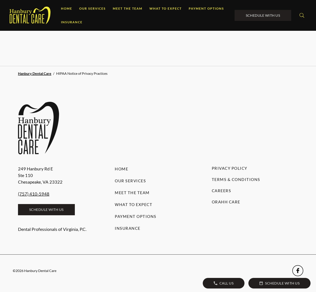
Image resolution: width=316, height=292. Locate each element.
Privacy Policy (229, 168)
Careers (221, 190)
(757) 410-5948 (33, 193)
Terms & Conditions (236, 179)
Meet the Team (127, 8)
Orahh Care (226, 201)
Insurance (72, 22)
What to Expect (165, 8)
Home (66, 8)
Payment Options (206, 8)
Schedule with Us (263, 15)
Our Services (92, 8)
